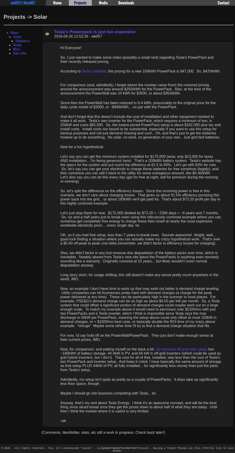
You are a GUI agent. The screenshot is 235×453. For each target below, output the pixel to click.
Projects (80, 3)
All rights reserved (29, 448)
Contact (223, 3)
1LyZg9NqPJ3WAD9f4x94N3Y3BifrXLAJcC (123, 448)
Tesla (17, 45)
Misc (16, 49)
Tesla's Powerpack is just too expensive (94, 31)
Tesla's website (94, 71)
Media (103, 3)
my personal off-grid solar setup (181, 349)
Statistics (22, 41)
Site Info (19, 53)
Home (57, 3)
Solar (17, 37)
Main (15, 33)
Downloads (126, 3)
